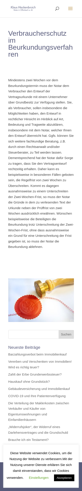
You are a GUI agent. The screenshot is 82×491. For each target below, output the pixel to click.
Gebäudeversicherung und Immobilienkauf (39, 389)
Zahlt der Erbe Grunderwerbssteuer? (35, 374)
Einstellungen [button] (39, 477)
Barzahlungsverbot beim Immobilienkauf (37, 354)
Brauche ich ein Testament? (28, 440)
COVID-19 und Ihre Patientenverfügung (37, 396)
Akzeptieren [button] (64, 477)
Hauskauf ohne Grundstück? (29, 381)
